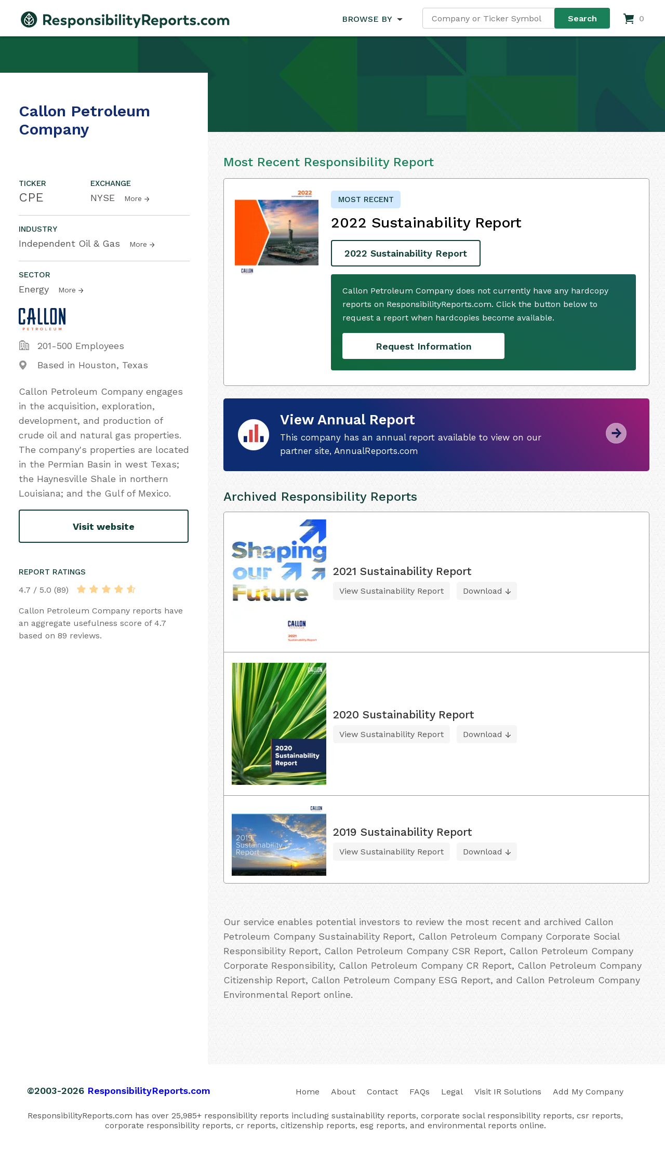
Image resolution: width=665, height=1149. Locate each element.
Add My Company (588, 1092)
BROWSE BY (367, 19)
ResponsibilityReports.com (148, 1090)
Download (482, 591)
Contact (382, 1092)
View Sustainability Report (391, 591)
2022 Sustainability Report (405, 253)
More (133, 198)
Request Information (424, 346)
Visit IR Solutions (507, 1092)
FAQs (419, 1092)
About (343, 1092)
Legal (452, 1092)
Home (308, 1092)
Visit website (104, 526)
